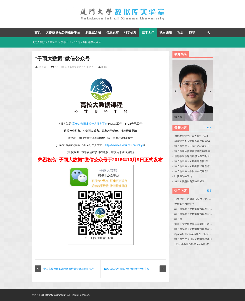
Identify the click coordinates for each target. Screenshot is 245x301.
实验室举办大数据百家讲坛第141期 (193, 141)
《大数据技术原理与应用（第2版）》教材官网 (193, 198)
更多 (209, 127)
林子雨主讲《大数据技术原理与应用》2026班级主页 (193, 166)
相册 (180, 32)
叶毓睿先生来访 (183, 176)
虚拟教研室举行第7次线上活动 (191, 136)
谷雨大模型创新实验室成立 (189, 181)
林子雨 (178, 219)
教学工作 (148, 32)
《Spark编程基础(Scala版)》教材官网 (193, 244)
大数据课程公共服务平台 (63, 32)
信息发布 (112, 32)
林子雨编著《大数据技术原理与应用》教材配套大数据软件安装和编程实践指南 (193, 214)
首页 (38, 32)
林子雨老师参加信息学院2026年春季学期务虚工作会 (193, 151)
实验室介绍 (93, 32)
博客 (192, 32)
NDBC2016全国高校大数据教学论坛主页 (127, 268)
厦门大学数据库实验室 (44, 42)
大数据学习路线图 (184, 203)
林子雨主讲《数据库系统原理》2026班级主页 (193, 171)
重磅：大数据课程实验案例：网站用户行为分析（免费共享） (193, 224)
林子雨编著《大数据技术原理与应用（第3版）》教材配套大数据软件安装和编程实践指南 (193, 229)
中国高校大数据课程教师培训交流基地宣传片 (68, 268)
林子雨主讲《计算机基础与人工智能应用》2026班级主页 (193, 146)
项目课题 (166, 32)
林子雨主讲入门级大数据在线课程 (193, 239)
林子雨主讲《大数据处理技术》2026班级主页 (193, 161)
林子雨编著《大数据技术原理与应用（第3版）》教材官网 (193, 208)
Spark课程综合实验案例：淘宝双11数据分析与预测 (193, 234)
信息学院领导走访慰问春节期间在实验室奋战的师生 (193, 156)
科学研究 (130, 32)
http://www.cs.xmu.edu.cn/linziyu (124, 145)
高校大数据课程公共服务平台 (89, 123)
